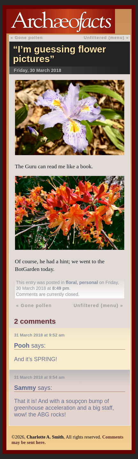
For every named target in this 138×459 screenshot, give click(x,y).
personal (88, 282)
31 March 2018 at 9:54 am (39, 377)
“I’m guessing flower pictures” (59, 54)
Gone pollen (29, 37)
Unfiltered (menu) (104, 37)
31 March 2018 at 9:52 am (39, 335)
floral (71, 282)
